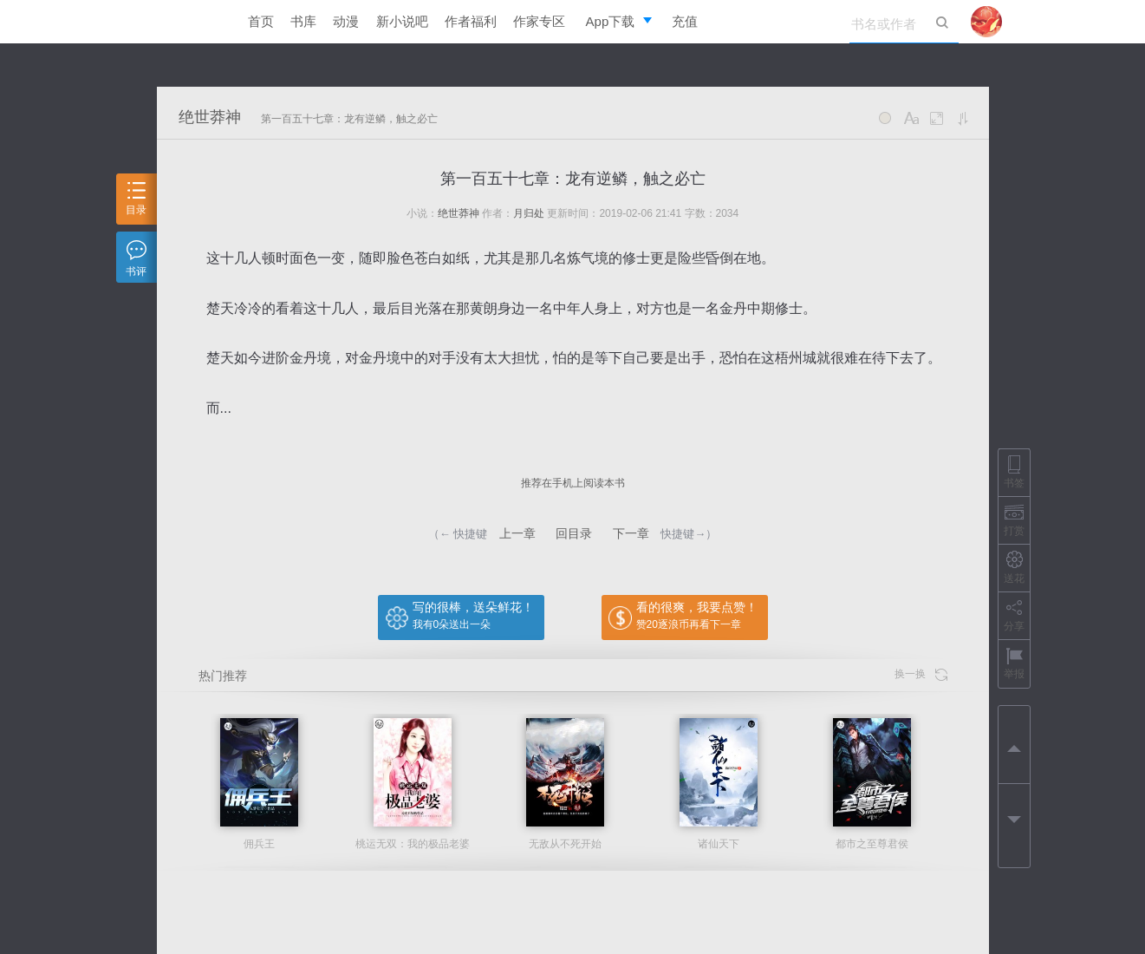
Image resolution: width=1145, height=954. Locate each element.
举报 (1014, 663)
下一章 (631, 533)
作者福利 (471, 21)
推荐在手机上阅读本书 (573, 483)
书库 (303, 21)
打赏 (1014, 520)
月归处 (528, 213)
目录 (136, 199)
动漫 (346, 21)
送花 (1014, 568)
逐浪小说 (187, 21)
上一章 (517, 533)
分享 (1014, 615)
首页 (261, 21)
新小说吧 (402, 21)
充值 (685, 21)
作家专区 (539, 21)
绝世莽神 (210, 117)
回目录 (574, 533)
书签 (1014, 472)
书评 (136, 259)
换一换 (921, 674)
